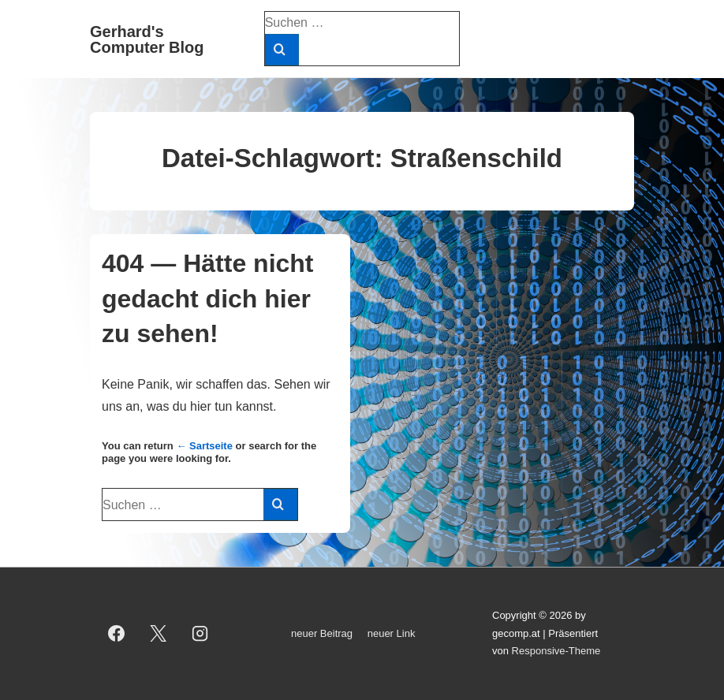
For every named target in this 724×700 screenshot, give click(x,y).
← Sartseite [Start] (204, 446)
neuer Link (392, 633)
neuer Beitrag (322, 633)
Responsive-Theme (556, 651)
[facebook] (117, 633)
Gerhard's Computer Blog (146, 39)
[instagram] (200, 633)
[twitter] (159, 633)
